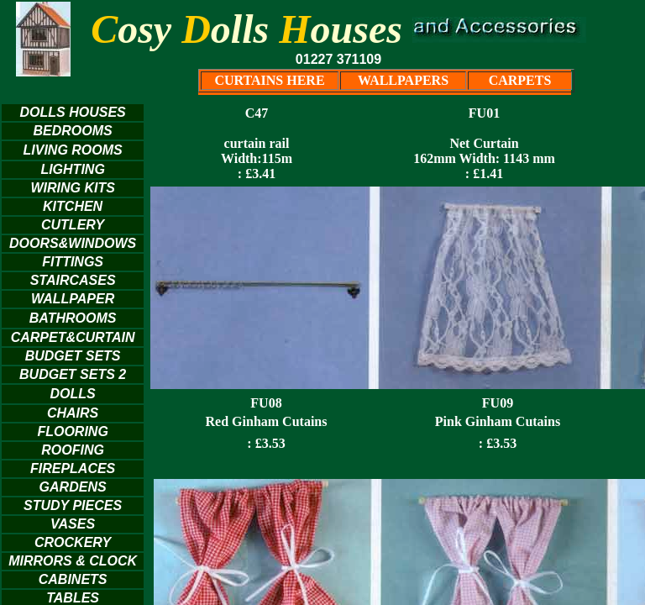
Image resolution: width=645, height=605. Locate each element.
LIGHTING (72, 169)
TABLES (72, 598)
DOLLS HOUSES (72, 112)
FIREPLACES (72, 468)
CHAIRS (72, 413)
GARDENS (73, 487)
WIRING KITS (72, 188)
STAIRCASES (73, 280)
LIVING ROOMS (72, 150)
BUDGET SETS (73, 356)
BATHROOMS (73, 318)
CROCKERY (72, 542)
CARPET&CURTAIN (73, 337)
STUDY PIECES (73, 505)
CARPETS (520, 80)
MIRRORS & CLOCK (72, 561)
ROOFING (72, 450)
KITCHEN (72, 206)
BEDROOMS (72, 131)
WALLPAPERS (403, 80)
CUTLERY (72, 225)
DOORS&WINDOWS (72, 243)
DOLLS (73, 394)
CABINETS (73, 579)
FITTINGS (72, 262)
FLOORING (72, 431)
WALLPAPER (72, 299)
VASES (72, 524)
